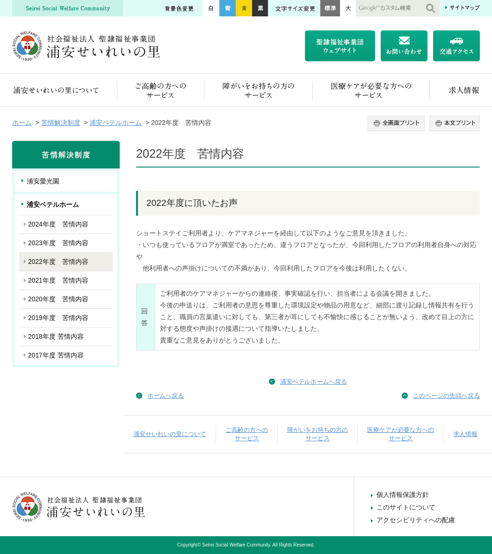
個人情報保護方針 (402, 494)
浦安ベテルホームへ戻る (313, 381)
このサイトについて (405, 507)
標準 (330, 8)
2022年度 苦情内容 (58, 261)
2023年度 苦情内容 (58, 243)
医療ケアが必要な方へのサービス (371, 90)
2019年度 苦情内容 (58, 317)
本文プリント (453, 123)
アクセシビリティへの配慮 (415, 520)
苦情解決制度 (60, 122)
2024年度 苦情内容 (58, 224)
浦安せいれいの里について (64, 90)
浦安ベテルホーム (115, 122)
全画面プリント (397, 123)
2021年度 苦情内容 (58, 280)
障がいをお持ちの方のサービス (258, 90)
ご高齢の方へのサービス (160, 90)
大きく (348, 8)
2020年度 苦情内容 (58, 299)
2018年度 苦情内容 (56, 336)
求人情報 (455, 90)
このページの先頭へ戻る (446, 395)
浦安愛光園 (43, 181)
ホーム (22, 122)
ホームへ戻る (165, 395)
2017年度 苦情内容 (56, 355)
